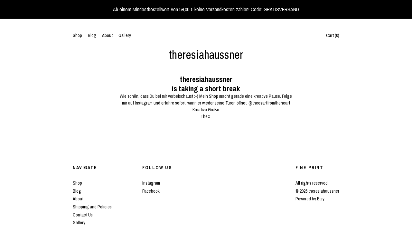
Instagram (151, 183)
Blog (92, 35)
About (107, 35)
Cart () (332, 35)
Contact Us (83, 215)
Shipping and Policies (92, 207)
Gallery (124, 35)
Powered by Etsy (309, 199)
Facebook (151, 191)
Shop (77, 35)
